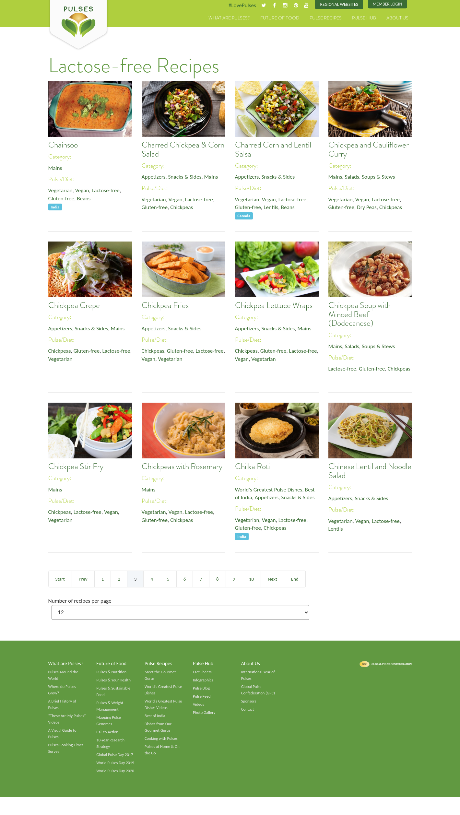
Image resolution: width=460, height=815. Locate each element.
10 (251, 579)
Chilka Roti (252, 467)
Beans (85, 199)
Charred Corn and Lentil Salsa (273, 149)
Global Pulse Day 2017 (115, 759)
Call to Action (107, 735)
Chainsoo (63, 145)
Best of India (155, 718)
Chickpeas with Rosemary (182, 467)
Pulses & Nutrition (112, 673)
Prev (83, 579)
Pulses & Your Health (114, 681)
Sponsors (249, 703)
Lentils (272, 208)
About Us (397, 18)
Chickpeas (183, 208)
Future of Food (279, 18)
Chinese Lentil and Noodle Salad (369, 471)
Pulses (78, 25)
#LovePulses (238, 5)
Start (60, 579)
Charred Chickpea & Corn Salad (183, 149)
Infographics (203, 681)
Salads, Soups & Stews (372, 177)
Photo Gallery (204, 715)
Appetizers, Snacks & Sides (173, 177)
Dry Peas (368, 208)
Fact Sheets (202, 673)
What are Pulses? (229, 18)
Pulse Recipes (326, 18)
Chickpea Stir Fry (75, 467)
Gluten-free (62, 199)
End (295, 579)
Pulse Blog (202, 690)
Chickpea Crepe (74, 306)
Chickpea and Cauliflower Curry (368, 149)
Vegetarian (61, 191)
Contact (247, 712)
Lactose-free (108, 191)
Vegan (83, 191)
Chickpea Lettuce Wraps (274, 306)
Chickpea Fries (165, 306)
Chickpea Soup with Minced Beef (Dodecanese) (359, 315)
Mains (55, 168)
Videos (199, 707)
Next (272, 579)
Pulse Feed (202, 698)
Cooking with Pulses (162, 742)
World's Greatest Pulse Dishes (270, 489)
